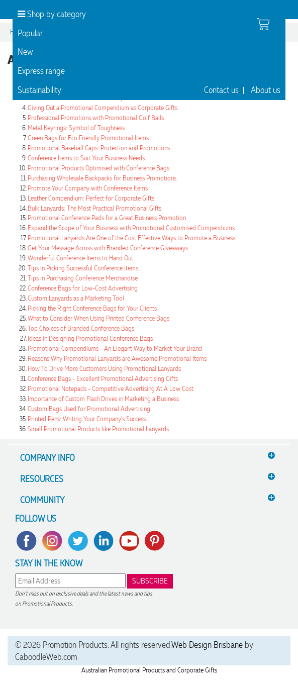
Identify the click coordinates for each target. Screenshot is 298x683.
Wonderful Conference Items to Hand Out (80, 258)
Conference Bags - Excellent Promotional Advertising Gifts (103, 378)
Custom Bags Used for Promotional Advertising (89, 409)
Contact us (221, 89)
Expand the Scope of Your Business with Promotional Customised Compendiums (131, 228)
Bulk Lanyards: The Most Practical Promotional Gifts (94, 208)
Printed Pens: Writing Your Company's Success (87, 419)
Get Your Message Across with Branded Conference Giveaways (108, 248)
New (25, 51)
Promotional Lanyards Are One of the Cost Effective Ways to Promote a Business (131, 238)
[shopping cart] (263, 24)
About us (265, 89)
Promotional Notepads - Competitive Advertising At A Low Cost (110, 388)
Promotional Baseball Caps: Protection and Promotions (99, 148)
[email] (70, 580)
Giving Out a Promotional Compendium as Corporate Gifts (102, 108)
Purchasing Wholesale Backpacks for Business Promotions (102, 178)
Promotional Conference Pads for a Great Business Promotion (107, 218)
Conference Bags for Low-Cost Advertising (83, 288)
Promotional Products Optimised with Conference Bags (98, 168)
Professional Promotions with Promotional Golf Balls (96, 118)
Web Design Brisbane (207, 644)
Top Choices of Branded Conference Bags (81, 328)
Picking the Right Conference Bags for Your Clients (92, 308)
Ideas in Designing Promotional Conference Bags (90, 338)
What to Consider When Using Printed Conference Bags (98, 318)
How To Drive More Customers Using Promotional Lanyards (104, 368)
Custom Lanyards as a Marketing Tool (76, 298)
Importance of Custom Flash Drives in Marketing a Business (103, 399)
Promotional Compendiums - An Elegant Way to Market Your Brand (115, 348)
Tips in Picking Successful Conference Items (83, 268)
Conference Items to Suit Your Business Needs (86, 158)
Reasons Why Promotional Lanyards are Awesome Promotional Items (117, 358)
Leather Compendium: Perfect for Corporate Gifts (91, 198)
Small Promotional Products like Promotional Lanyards (98, 429)
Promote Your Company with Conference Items (88, 188)
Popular (30, 33)
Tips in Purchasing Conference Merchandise (83, 278)
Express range (41, 70)
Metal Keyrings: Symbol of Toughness (76, 128)
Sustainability (39, 89)
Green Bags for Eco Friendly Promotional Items (88, 138)
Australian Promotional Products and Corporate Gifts (149, 670)
